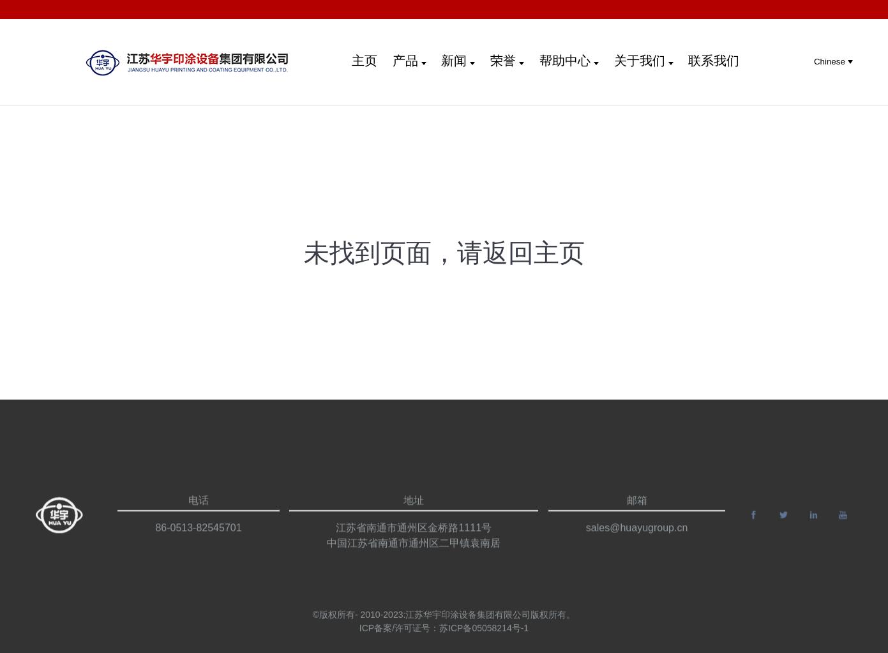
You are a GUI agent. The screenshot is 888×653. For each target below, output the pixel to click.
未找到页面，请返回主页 (444, 253)
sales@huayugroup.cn (637, 548)
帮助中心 (569, 61)
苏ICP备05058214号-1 (484, 636)
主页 (364, 61)
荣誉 (507, 61)
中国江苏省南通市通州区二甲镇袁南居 (413, 564)
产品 (409, 61)
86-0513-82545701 (198, 548)
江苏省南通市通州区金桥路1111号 (414, 548)
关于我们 (644, 61)
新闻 (458, 61)
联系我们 (713, 61)
